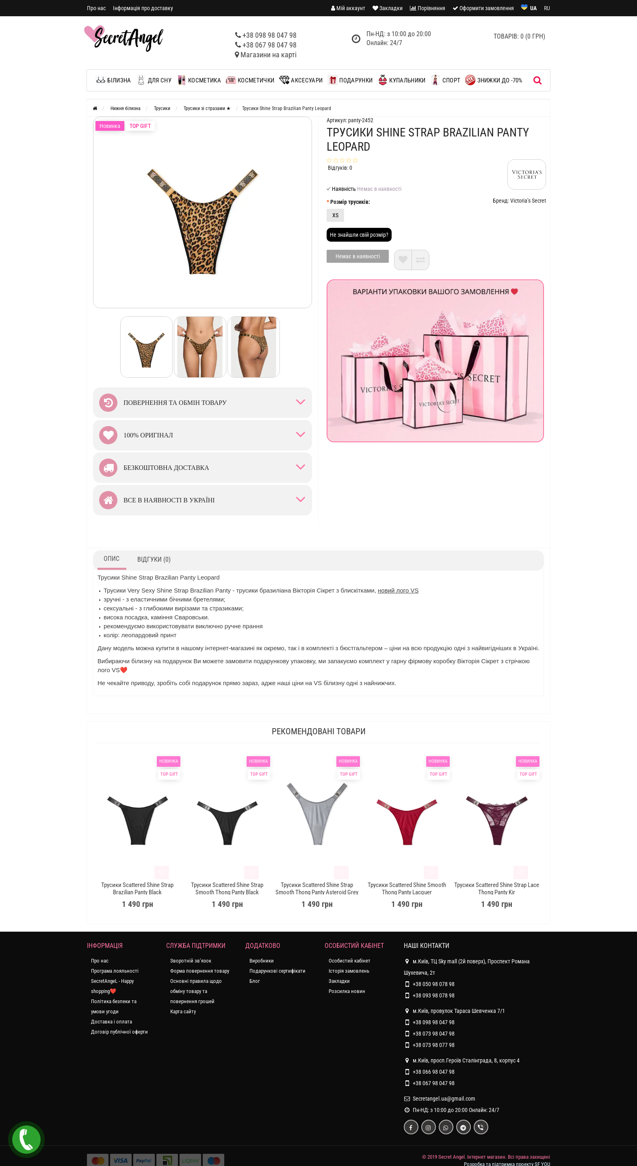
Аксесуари (301, 80)
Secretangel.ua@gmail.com (444, 1098)
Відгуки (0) (154, 559)
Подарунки (350, 80)
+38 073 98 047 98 (434, 1033)
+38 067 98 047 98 (270, 45)
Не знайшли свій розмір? (359, 234)
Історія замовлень (349, 971)
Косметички (250, 80)
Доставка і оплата (111, 1022)
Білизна (115, 80)
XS (335, 215)
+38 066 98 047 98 (434, 1072)
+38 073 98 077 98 (434, 1045)
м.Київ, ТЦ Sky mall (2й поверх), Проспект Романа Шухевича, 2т (467, 966)
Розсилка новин (347, 991)
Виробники (261, 961)
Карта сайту (183, 1011)
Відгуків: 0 (340, 167)
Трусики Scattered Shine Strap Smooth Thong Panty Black (227, 888)
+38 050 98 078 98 (434, 984)
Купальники (401, 80)
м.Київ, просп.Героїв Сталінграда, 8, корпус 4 (462, 1060)
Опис (111, 558)
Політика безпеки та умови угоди (113, 1006)
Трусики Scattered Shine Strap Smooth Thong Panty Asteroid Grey (316, 888)
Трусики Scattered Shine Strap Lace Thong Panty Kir (496, 888)
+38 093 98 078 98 (434, 995)
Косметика (198, 80)
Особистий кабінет (349, 961)
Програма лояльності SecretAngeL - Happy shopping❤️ (115, 981)
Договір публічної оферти (119, 1032)
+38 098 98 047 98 (270, 35)
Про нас (96, 8)
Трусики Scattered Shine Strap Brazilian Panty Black (137, 888)
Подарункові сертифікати (277, 971)
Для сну (153, 80)
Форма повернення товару (199, 971)
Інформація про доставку (143, 8)
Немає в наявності (358, 256)
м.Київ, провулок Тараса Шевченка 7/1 (454, 1011)
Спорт (445, 80)
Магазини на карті (268, 54)
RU (547, 8)
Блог (254, 981)
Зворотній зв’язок (190, 961)
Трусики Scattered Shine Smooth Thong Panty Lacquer (407, 888)
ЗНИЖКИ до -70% (494, 80)
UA (533, 8)
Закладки (339, 981)
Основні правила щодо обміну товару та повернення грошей (196, 991)
